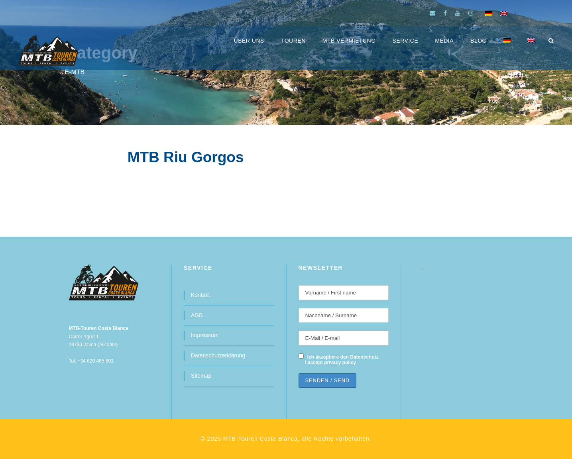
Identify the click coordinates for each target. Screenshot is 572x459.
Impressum (204, 335)
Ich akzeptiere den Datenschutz (343, 357)
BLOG (478, 40)
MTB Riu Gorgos (186, 157)
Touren (293, 40)
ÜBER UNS (249, 40)
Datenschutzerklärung (218, 355)
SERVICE (406, 40)
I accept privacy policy (330, 362)
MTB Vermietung (349, 40)
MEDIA (444, 40)
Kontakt (200, 295)
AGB (197, 315)
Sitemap (201, 376)
